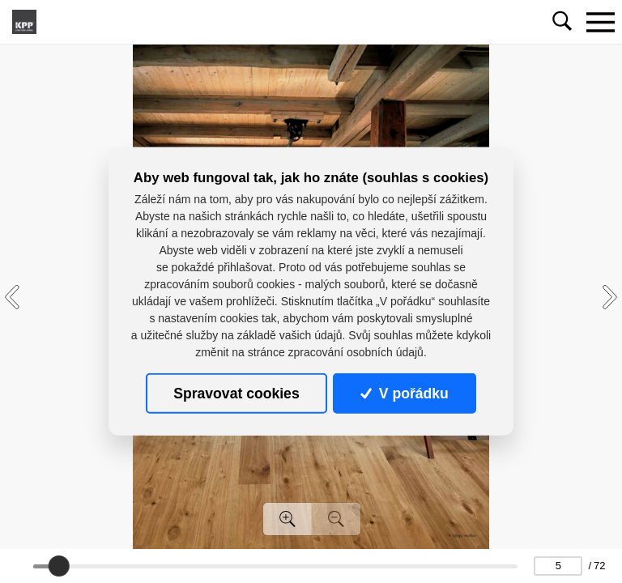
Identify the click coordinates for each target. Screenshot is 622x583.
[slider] (59, 566)
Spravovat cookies (236, 393)
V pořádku (404, 393)
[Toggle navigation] (600, 22)
